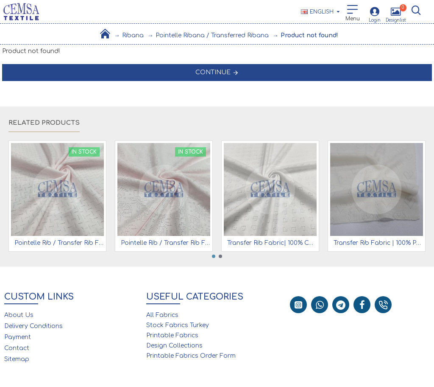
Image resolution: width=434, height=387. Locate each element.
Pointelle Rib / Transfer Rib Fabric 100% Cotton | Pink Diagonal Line (59, 243)
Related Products (44, 122)
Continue (213, 72)
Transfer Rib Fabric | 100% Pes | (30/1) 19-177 (378, 243)
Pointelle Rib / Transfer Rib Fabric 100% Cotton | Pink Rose (165, 243)
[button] (213, 256)
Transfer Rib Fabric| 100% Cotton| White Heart (272, 243)
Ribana (133, 35)
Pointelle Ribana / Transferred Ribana (212, 35)
